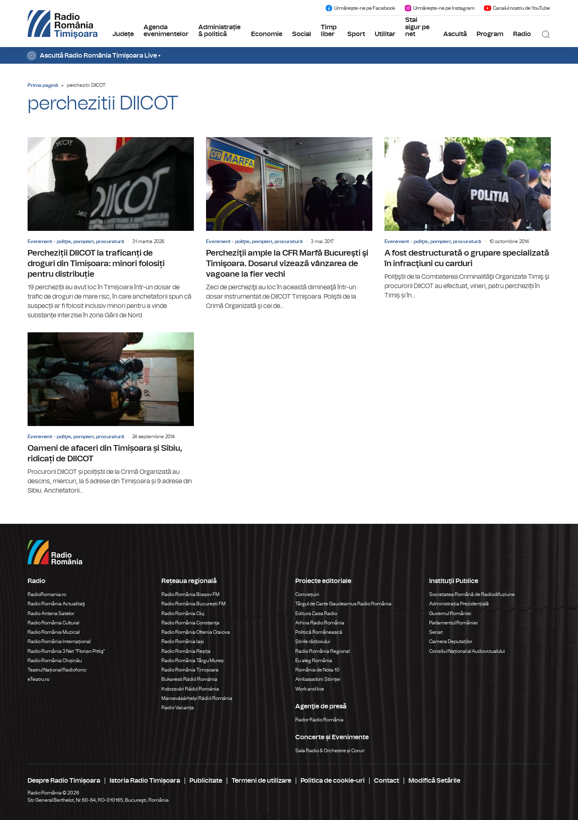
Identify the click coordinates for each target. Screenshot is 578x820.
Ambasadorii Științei (317, 679)
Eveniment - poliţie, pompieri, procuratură (76, 241)
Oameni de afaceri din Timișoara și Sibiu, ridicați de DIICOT (111, 413)
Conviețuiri (307, 594)
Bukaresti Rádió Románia (189, 679)
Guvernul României (450, 613)
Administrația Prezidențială (459, 603)
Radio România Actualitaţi (56, 603)
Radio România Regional (322, 651)
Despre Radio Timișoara (64, 780)
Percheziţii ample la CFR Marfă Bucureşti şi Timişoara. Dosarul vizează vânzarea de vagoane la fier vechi (289, 224)
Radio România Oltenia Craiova (195, 632)
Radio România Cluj (182, 613)
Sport (356, 34)
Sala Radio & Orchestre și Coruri (330, 750)
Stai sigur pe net (417, 27)
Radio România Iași (182, 641)
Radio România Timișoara (190, 669)
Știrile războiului (312, 641)
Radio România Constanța (190, 622)
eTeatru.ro (38, 679)
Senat (436, 632)
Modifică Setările (434, 780)
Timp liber (329, 31)
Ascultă (455, 34)
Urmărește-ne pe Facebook (360, 8)
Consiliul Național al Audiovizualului (467, 651)
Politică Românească (318, 632)
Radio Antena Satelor (51, 613)
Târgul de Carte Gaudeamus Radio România (343, 603)
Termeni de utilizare (261, 780)
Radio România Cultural (53, 622)
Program (490, 34)
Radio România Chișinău (55, 660)
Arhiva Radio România (319, 622)
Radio (522, 34)
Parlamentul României (453, 622)
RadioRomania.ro (47, 594)
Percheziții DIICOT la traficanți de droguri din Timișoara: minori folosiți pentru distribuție (111, 228)
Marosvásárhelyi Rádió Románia (196, 698)
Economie (266, 34)
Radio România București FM (193, 603)
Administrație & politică (219, 31)
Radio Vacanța (177, 707)
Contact (386, 780)
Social (301, 34)
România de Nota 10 (317, 669)
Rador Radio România (319, 719)
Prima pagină (43, 85)
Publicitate (205, 780)
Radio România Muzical (54, 632)
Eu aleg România (313, 660)
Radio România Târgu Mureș (192, 660)
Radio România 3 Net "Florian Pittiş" (66, 651)
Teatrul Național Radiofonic (57, 669)
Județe (123, 34)
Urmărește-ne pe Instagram (439, 8)
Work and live (309, 689)
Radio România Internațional (59, 641)
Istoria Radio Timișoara (145, 780)
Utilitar (385, 34)
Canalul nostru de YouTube (516, 8)
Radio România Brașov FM (190, 594)
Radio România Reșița (186, 651)
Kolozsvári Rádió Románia (190, 689)
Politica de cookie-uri (333, 780)
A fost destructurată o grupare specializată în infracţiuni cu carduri (468, 218)
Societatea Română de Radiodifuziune (472, 594)
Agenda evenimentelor (166, 31)
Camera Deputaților (450, 641)
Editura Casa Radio (316, 613)
